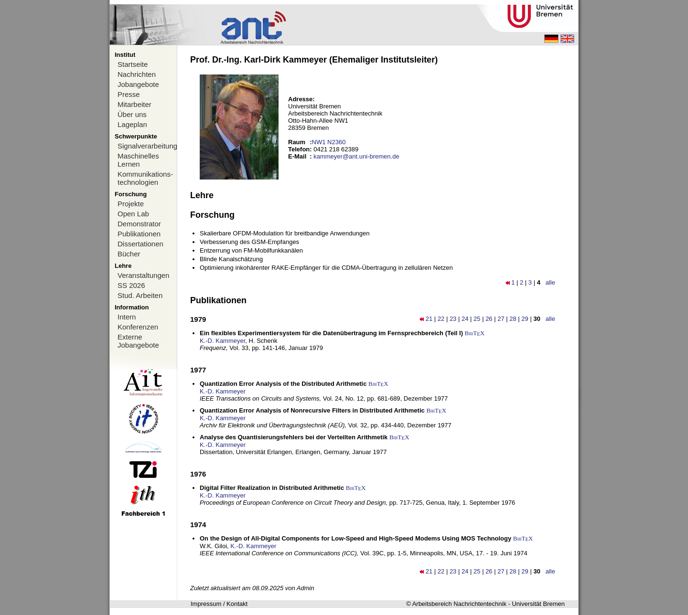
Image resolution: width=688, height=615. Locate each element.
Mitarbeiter (134, 104)
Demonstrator (139, 224)
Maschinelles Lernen (138, 160)
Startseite (133, 64)
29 (524, 318)
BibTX (475, 333)
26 (488, 318)
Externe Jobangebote (138, 341)
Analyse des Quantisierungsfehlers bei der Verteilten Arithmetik (293, 437)
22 (441, 318)
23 (453, 318)
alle (550, 282)
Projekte (131, 204)
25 (476, 318)
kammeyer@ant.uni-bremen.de (356, 156)
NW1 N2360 (329, 142)
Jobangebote (138, 84)
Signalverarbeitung (147, 146)
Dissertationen (140, 244)
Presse (129, 94)
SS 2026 (131, 285)
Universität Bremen (538, 603)
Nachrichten (137, 74)
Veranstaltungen (143, 275)
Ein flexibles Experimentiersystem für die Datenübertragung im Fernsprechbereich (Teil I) (331, 333)
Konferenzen (138, 327)
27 (500, 318)
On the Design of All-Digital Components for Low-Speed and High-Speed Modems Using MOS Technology (355, 538)
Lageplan (132, 124)
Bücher (129, 254)
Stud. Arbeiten (140, 295)
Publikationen (139, 234)
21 (429, 318)
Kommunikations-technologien (145, 178)
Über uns (132, 114)
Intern (127, 317)
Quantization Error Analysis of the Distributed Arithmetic (283, 383)
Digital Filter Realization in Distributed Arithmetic (272, 487)
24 (465, 318)
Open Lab (133, 214)
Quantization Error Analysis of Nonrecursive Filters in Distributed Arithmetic (312, 410)
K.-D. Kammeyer (222, 340)
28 (512, 318)
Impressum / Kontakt (219, 603)
